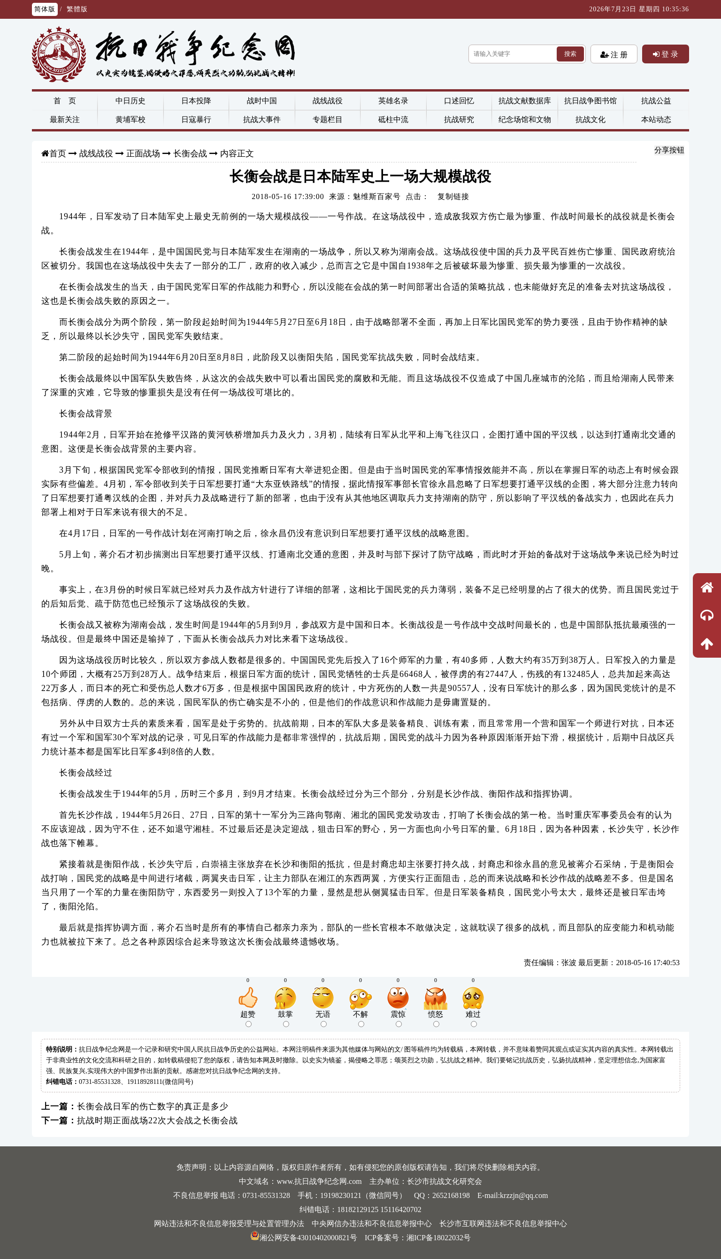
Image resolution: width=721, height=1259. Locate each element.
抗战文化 (590, 119)
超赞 (247, 1018)
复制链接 (453, 196)
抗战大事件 (262, 119)
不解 (360, 1018)
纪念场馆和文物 (525, 119)
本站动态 (656, 119)
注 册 (618, 54)
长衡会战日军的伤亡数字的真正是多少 (153, 1106)
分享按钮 (669, 150)
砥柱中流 (393, 119)
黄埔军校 (130, 119)
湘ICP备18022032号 (439, 1238)
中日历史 (130, 101)
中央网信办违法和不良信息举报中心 (372, 1224)
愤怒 (435, 1018)
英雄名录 (393, 101)
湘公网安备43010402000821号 (303, 1238)
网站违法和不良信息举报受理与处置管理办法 (229, 1224)
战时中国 (262, 101)
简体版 (44, 9)
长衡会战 (190, 153)
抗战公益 (656, 101)
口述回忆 (459, 101)
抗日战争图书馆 (590, 101)
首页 (57, 153)
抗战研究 (459, 119)
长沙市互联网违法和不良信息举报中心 (503, 1224)
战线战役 (328, 101)
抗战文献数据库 (525, 101)
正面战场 (143, 153)
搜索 (570, 53)
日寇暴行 (196, 119)
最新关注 (65, 119)
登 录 (669, 54)
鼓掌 (285, 1018)
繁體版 (77, 9)
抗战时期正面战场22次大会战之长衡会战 (157, 1120)
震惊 (398, 1018)
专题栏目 (328, 119)
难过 (473, 1018)
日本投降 (196, 101)
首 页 (65, 101)
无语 (322, 1018)
